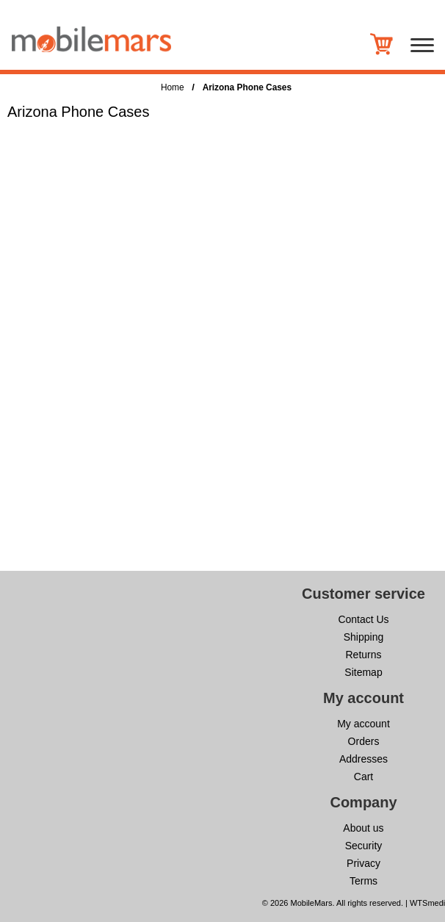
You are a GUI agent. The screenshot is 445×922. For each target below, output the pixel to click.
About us (363, 828)
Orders (364, 741)
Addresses (363, 759)
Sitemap (363, 672)
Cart (363, 776)
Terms (363, 881)
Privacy (363, 863)
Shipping (364, 637)
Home (172, 87)
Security (364, 845)
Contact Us (363, 619)
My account (363, 724)
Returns (363, 654)
